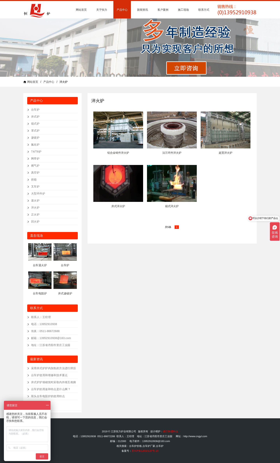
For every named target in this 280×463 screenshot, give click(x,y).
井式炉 (35, 116)
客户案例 (163, 9)
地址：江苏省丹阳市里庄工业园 (50, 345)
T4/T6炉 (36, 151)
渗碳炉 (35, 137)
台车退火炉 (40, 265)
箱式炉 (35, 123)
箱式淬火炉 (172, 206)
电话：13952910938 (44, 324)
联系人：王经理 (41, 317)
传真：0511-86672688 (45, 331)
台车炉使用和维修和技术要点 (49, 375)
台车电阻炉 (40, 293)
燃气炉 (35, 165)
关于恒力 (101, 9)
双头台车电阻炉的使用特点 (48, 396)
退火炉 (35, 200)
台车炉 (35, 109)
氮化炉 (35, 144)
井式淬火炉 (118, 206)
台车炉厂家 (149, 446)
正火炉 (35, 214)
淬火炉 (35, 207)
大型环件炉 (38, 193)
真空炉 (35, 172)
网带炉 (35, 158)
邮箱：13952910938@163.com (51, 338)
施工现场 (183, 9)
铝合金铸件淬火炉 (118, 152)
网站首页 (81, 9)
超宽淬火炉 (225, 152)
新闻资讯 (142, 9)
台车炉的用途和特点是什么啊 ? (50, 389)
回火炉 (35, 221)
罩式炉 (35, 130)
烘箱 (34, 179)
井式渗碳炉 (65, 293)
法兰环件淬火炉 (171, 152)
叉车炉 (35, 186)
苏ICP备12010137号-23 (145, 450)
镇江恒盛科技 (170, 431)
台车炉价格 (135, 446)
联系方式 (203, 9)
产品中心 (122, 9)
